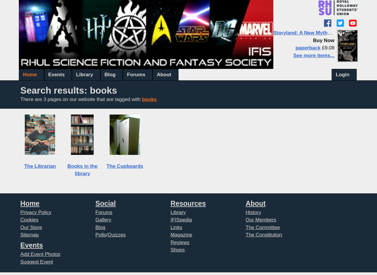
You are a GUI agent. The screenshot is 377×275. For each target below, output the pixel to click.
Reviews (180, 242)
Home (30, 74)
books (149, 99)
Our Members (261, 220)
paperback (307, 48)
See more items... (314, 55)
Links (176, 227)
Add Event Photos (40, 254)
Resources (188, 203)
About (164, 74)
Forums (136, 74)
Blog (110, 74)
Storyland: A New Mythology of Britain (318, 33)
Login (342, 74)
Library (84, 74)
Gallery (103, 220)
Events (56, 74)
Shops (178, 250)
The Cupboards (125, 166)
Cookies (29, 220)
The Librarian (40, 166)
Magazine (181, 235)
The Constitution (264, 235)
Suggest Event (36, 262)
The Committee (263, 227)
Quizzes (117, 235)
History (253, 212)
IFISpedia (181, 220)
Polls (100, 235)
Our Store (31, 227)
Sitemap (29, 235)
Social (105, 203)
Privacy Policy (36, 212)
